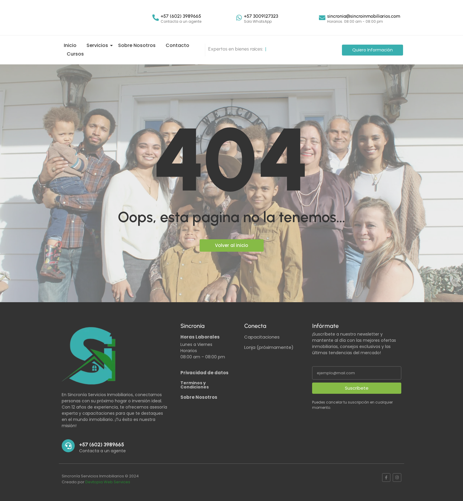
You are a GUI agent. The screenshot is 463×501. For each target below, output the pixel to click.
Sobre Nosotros (137, 45)
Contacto (177, 45)
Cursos (75, 54)
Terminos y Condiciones (194, 385)
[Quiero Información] (372, 50)
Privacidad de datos (204, 373)
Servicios (98, 45)
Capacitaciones (262, 337)
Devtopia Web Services (107, 482)
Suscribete (357, 388)
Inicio (70, 45)
